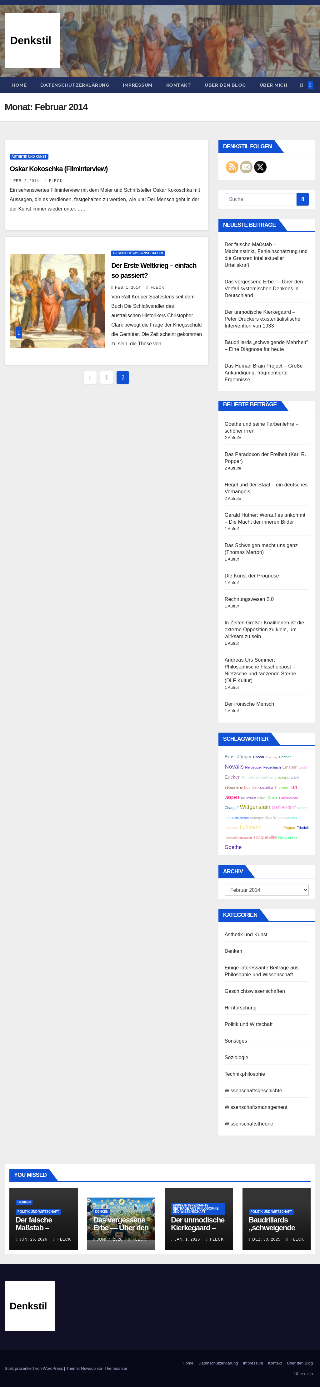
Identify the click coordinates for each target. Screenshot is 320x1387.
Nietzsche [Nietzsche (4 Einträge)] (287, 837)
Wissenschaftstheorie (249, 1123)
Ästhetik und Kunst (29, 156)
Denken (233, 951)
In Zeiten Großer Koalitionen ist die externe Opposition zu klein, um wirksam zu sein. (264, 629)
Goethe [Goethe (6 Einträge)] (233, 847)
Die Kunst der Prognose (252, 575)
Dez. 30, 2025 (266, 1239)
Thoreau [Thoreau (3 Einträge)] (281, 787)
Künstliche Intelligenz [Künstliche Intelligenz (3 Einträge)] (259, 777)
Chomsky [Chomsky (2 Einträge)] (271, 757)
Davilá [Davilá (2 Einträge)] (282, 777)
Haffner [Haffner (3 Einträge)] (285, 757)
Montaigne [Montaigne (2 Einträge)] (257, 818)
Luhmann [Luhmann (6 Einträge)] (251, 827)
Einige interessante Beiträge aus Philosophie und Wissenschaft (195, 1208)
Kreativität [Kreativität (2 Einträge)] (266, 787)
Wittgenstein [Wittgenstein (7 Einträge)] (255, 807)
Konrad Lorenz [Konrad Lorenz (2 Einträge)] (272, 828)
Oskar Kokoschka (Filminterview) (59, 169)
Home (19, 85)
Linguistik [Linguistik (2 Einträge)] (293, 777)
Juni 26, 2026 (33, 1239)
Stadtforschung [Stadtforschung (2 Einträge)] (288, 797)
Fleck (53, 181)
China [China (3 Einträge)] (273, 797)
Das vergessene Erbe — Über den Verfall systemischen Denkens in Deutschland (264, 288)
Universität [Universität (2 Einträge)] (231, 828)
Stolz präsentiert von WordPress (34, 1368)
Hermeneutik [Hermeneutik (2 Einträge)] (240, 818)
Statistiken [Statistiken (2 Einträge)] (245, 838)
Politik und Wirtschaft (249, 1024)
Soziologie (236, 1057)
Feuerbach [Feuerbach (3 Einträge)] (272, 767)
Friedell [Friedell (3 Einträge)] (302, 828)
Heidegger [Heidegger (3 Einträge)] (253, 767)
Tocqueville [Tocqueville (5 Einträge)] (265, 837)
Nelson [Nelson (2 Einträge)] (261, 797)
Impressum (137, 85)
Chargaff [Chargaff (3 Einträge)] (232, 807)
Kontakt (178, 85)
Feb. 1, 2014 (128, 287)
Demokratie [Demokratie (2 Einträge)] (248, 797)
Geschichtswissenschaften (138, 253)
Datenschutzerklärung (74, 85)
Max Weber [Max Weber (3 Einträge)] (274, 817)
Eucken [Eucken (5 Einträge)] (233, 777)
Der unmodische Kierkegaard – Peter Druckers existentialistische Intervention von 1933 (262, 318)
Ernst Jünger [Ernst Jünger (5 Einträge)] (238, 756)
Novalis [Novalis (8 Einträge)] (234, 766)
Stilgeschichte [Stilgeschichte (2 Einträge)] (234, 787)
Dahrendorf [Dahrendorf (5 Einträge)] (283, 807)
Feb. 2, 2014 (26, 181)
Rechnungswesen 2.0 (249, 599)
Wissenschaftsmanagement (256, 1107)
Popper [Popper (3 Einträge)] (289, 828)
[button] (301, 85)
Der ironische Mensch (249, 704)
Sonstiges (236, 1041)
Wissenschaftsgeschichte (253, 1090)
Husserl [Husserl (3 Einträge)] (231, 838)
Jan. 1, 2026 (187, 1239)
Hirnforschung (241, 1007)
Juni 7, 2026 (109, 1239)
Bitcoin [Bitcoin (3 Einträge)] (258, 757)
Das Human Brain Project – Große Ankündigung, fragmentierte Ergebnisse (264, 372)
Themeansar (115, 1368)
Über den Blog (225, 85)
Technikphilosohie (245, 1074)
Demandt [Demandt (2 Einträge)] (291, 818)
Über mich (274, 85)
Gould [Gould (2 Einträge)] (303, 767)
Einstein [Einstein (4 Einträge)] (290, 767)
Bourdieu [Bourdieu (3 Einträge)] (251, 787)
